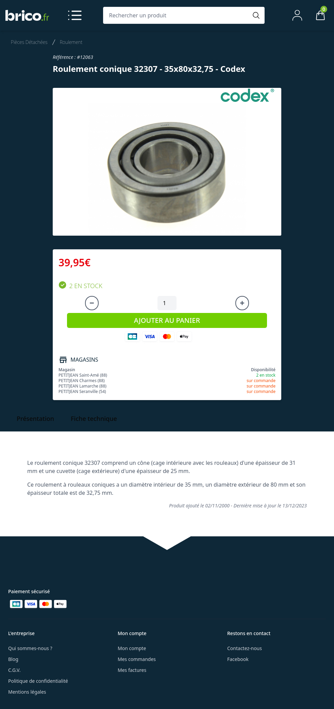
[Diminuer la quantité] (92, 303)
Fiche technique (94, 418)
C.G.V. (14, 670)
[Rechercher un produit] (177, 15)
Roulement (71, 42)
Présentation (35, 418)
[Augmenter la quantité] (242, 303)
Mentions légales (27, 692)
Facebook (238, 659)
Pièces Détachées (29, 42)
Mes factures (132, 670)
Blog (13, 659)
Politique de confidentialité (38, 681)
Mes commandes (137, 659)
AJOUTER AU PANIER (167, 320)
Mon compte (132, 648)
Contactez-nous (244, 648)
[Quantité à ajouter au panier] (167, 303)
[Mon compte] (297, 15)
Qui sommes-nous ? (30, 648)
